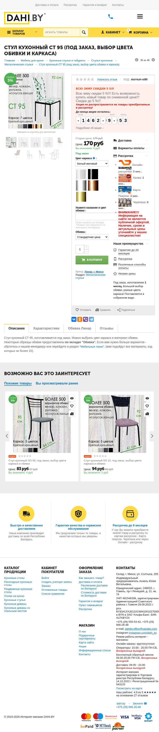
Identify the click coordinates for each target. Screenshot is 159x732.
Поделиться (126, 310)
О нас (82, 631)
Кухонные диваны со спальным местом (17, 609)
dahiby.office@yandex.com (141, 628)
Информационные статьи (95, 650)
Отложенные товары (54, 589)
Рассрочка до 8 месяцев (130, 525)
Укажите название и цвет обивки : (91, 209)
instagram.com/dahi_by (143, 632)
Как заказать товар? (91, 578)
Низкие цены (127, 273)
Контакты (118, 4)
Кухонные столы (14, 578)
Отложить (85, 310)
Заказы (45, 585)
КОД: (127, 79)
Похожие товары (18, 383)
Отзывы (106, 328)
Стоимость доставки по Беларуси (93, 594)
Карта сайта (86, 642)
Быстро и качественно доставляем (26, 527)
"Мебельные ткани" (92, 346)
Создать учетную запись (56, 581)
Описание (16, 328)
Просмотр (72, 398)
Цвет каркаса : (86, 158)
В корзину (94, 259)
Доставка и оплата (49, 4)
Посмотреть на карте (129, 688)
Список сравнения (52, 593)
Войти (45, 578)
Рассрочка (72, 4)
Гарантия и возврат (97, 4)
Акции (82, 646)
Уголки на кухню (14, 596)
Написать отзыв (107, 79)
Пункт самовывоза (90, 605)
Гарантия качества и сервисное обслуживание (78, 527)
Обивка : (81, 232)
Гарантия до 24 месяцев (128, 251)
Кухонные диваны (15, 603)
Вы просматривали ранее (57, 383)
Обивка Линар (79, 328)
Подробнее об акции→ (90, 127)
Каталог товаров (18, 32)
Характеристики (46, 328)
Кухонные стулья (14, 599)
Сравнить (105, 310)
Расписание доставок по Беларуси (94, 587)
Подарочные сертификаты (87, 637)
